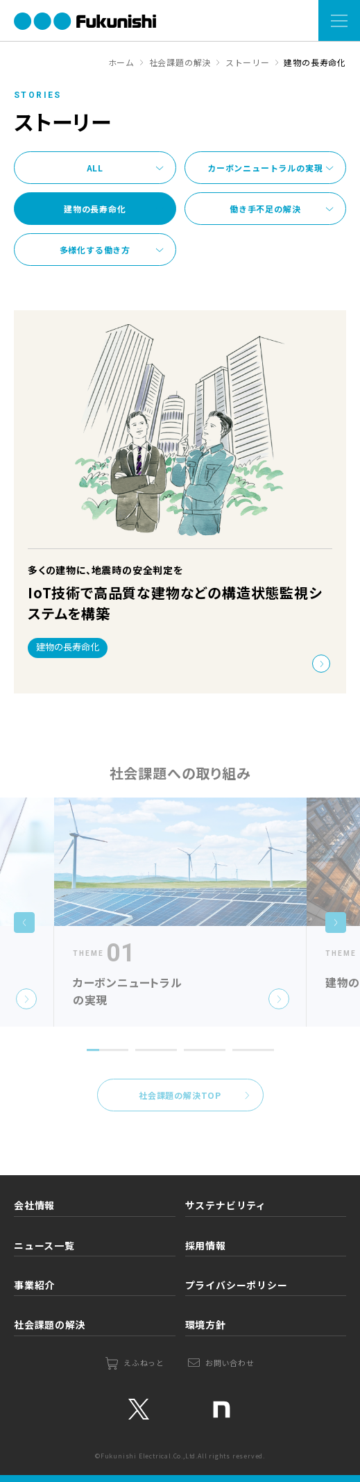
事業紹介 (34, 1285)
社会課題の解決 (50, 1324)
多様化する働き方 (95, 249)
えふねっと (143, 1362)
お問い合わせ (230, 1362)
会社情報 (34, 1205)
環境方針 (205, 1324)
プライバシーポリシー (236, 1285)
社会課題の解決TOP (180, 1105)
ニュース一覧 (44, 1245)
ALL (95, 168)
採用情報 (205, 1245)
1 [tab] (90, 1069)
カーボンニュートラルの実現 (265, 168)
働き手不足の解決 (265, 208)
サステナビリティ (225, 1205)
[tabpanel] (180, 921)
